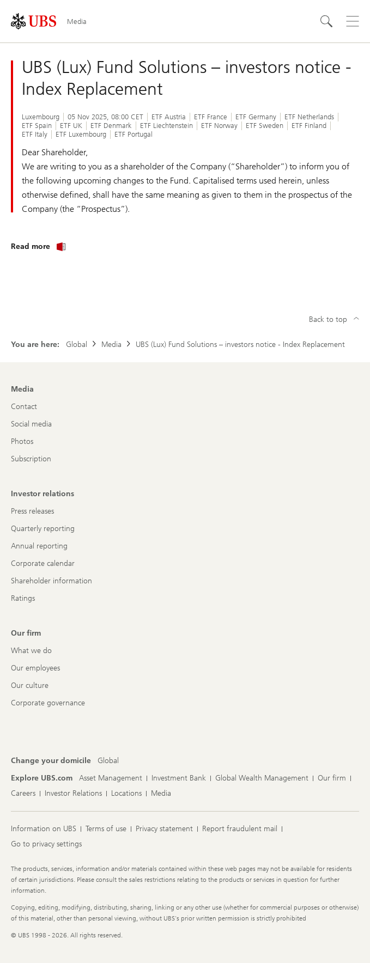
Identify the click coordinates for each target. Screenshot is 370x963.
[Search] (326, 21)
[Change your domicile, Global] (108, 760)
